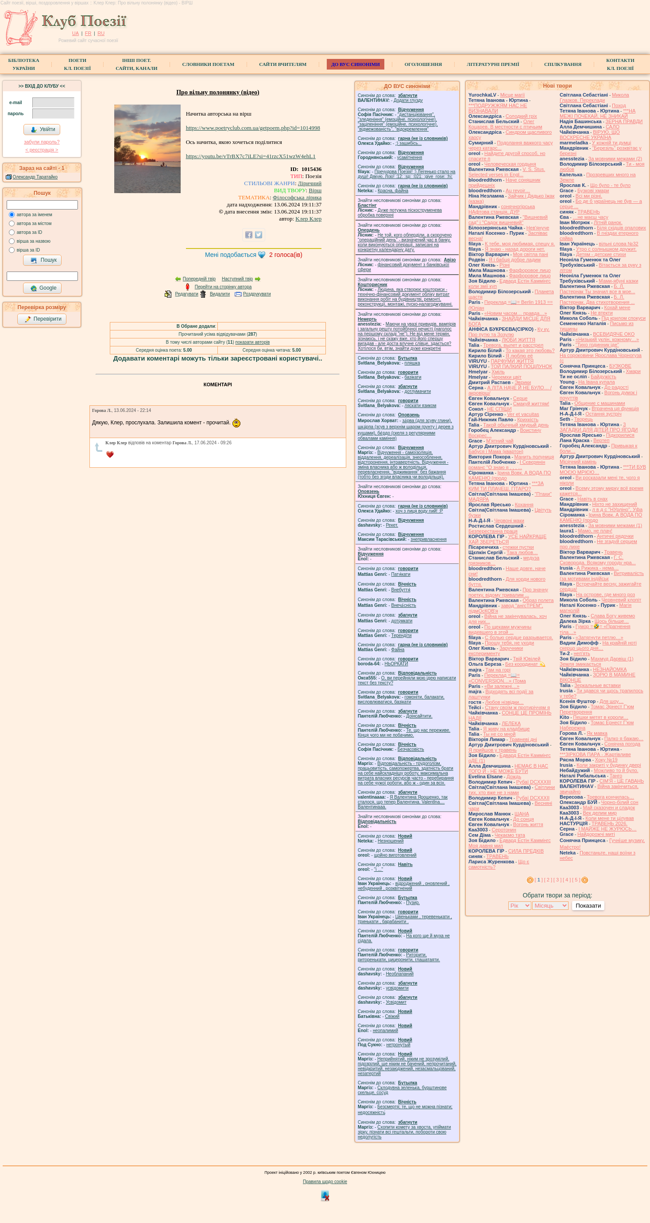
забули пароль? (41, 141)
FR (88, 33)
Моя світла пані (530, 254)
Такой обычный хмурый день (516, 424)
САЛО (612, 126)
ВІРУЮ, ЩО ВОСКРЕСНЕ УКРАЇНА (590, 134)
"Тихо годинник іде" (597, 344)
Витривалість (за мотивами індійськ (602, 576)
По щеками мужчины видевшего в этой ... (499, 629)
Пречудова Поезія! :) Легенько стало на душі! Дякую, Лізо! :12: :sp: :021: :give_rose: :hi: (406, 174)
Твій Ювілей (527, 658)
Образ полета (537, 600)
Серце (520, 398)
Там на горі (498, 669)
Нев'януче (537, 227)
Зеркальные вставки (597, 685)
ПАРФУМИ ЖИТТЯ (512, 361)
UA (75, 33)
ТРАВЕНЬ (497, 856)
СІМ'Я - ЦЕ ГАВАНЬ (622, 781)
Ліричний (309, 183)
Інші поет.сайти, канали (136, 64)
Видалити (220, 293)
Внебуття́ (400, 589)
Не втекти (602, 312)
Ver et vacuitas (523, 414)
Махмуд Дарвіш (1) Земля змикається (597, 661)
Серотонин (503, 829)
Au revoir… (518, 190)
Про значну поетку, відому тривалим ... (508, 592)
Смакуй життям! (531, 403)
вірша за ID (28, 250)
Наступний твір (237, 278)
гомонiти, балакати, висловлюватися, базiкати (401, 699)
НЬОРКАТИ (396, 663)
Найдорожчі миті (596, 834)
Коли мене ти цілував (609, 818)
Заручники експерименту (495, 650)
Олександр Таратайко (35, 177)
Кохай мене (617, 307)
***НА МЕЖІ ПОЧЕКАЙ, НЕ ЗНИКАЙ (597, 113)
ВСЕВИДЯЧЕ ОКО (614, 334)
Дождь (514, 776)
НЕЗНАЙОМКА (610, 669)
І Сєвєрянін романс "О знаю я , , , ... (506, 464)
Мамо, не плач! (595, 530)
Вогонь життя (528, 824)
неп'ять (582, 653)
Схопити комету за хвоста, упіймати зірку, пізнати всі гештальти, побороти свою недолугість (404, 1132)
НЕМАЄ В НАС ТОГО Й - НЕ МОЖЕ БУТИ (508, 768)
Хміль (498, 371)
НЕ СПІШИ (499, 409)
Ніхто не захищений (614, 504)
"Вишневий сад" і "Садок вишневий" (508, 219)
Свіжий (392, 1016)
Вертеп (601, 440)
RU (100, 33)
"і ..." (378, 869)
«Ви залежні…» (501, 686)
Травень (613, 552)
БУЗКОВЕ (620, 366)
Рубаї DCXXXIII (533, 781)
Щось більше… (612, 621)
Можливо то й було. (616, 770)
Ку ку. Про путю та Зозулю (508, 331)
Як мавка (597, 733)
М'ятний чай (500, 440)
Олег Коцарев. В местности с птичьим (505, 124)
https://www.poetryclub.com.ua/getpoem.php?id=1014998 (253, 127)
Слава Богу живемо (613, 615)
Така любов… (522, 552)
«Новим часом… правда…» (515, 313)
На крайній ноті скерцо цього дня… (598, 645)
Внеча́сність (403, 605)
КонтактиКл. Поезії (620, 64)
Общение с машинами (599, 403)
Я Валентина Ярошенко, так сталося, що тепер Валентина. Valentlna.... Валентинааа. (403, 802)
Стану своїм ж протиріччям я (517, 707)
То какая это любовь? (530, 350)
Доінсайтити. (419, 716)
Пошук (43, 260)
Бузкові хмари (593, 190)
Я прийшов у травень (492, 750)
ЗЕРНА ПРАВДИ (624, 121)
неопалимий (385, 1030)
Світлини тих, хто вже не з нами (511, 789)
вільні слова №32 (618, 243)
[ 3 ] (557, 879)
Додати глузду (408, 100)
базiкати (413, 377)
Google (43, 288)
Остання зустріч (603, 413)
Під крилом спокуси (623, 318)
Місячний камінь (578, 461)
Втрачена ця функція (615, 408)
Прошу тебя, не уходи (509, 642)
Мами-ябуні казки (618, 280)
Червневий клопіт (621, 599)
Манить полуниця (534, 456)
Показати (588, 905)
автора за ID (30, 232)
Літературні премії (493, 64)
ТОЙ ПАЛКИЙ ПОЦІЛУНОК (521, 366)
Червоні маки (509, 520)
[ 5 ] (576, 879)
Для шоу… (611, 701)
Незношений (391, 841)
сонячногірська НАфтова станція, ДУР (501, 209)
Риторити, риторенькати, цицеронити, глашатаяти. (399, 957)
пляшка (412, 363)
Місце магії (512, 94)
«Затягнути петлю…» (599, 637)
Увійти (43, 129)
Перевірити (43, 319)
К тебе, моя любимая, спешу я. (520, 243)
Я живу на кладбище (506, 728)
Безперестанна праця (493, 531)
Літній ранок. (608, 222)
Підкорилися (620, 435)
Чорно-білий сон (619, 802)
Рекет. (392, 525)
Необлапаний (400, 973)
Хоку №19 (606, 759)
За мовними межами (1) (615, 525)
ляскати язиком (421, 405)
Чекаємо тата (510, 835)
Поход (619, 105)
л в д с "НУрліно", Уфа (617, 509)
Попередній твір (199, 278)
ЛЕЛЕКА (511, 723)
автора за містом (34, 223)
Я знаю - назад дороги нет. (515, 249)
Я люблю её (519, 355)
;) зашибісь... (408, 143)
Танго (616, 775)
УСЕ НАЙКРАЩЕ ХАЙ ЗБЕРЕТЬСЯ (507, 539)
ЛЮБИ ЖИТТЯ (518, 339)
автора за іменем (34, 214)
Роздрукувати (257, 293)
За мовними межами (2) (615, 158)
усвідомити (397, 988)
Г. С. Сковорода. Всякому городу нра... (598, 560)
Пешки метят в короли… (600, 717)
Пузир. (413, 902)
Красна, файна (393, 190)
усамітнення (409, 157)
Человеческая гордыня (510, 164)
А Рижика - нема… (597, 568)
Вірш (315, 190)
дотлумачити (418, 391)
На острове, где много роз (605, 594)
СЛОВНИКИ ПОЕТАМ (208, 64)
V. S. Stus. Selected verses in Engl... (506, 172)
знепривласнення (428, 539)
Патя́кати (400, 574)
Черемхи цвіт (506, 377)
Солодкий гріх (521, 116)
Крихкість (527, 419)
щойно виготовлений (395, 855)
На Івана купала (596, 381)
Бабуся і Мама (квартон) (495, 451)
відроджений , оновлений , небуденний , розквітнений (403, 886)
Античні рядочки (615, 536)
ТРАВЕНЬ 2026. (609, 823)
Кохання (524, 504)
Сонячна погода (622, 743)
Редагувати (186, 293)
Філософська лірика (297, 197)
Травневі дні (523, 739)
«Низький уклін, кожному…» (607, 339)
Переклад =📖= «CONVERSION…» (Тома (497, 677)
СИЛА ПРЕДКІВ (526, 851)
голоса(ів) (285, 254)
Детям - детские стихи (601, 254)
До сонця (523, 819)
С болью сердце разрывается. (519, 637)
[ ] (539, 879)
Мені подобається (230, 254)
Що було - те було (610, 185)
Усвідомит (396, 1002)
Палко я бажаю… (623, 738)
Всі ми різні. (589, 195)
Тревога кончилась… (610, 797)
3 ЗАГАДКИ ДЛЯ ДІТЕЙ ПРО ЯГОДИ (599, 427)
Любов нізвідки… (504, 702)
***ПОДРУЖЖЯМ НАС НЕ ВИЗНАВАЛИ (497, 108)
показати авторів (253, 342)
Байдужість (603, 376)
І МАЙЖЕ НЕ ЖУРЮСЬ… (607, 828)
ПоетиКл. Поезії (77, 64)
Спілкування (562, 64)
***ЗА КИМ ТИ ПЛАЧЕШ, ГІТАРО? (506, 486)
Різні (504, 265)
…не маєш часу (590, 217)
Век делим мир (600, 812)
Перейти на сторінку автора (223, 286)
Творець (583, 419)
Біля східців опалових (621, 227)
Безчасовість (411, 749)
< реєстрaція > (41, 149)
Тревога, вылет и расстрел (513, 345)
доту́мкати (402, 620)
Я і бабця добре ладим (515, 259)
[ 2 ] (548, 879)
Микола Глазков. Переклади (594, 97)
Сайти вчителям (282, 64)
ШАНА (522, 813)
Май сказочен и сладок (609, 807)
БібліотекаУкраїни (23, 64)
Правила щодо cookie (325, 1181)
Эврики (523, 382)
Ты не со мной (499, 734)
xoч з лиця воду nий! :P (419, 511)
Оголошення (423, 64)
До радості (616, 387)
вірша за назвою (33, 241)
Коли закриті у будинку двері (608, 765)
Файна (398, 649)
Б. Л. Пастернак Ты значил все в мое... (597, 288)
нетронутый (398, 1044)
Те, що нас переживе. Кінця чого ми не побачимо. (404, 733)
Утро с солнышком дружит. (606, 249)
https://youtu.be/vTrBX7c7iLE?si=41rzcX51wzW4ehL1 (251, 156)
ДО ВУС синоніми (355, 64)
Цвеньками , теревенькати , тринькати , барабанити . (405, 919)
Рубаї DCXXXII (532, 797)
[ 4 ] (567, 879)
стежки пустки (518, 547)
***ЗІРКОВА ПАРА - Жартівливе (595, 754)
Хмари (633, 371)
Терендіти (401, 635)
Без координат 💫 (525, 664)
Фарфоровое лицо (530, 270)
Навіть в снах (592, 498)
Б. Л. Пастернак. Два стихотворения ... (597, 299)
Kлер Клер (308, 218)
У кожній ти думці (611, 142)
